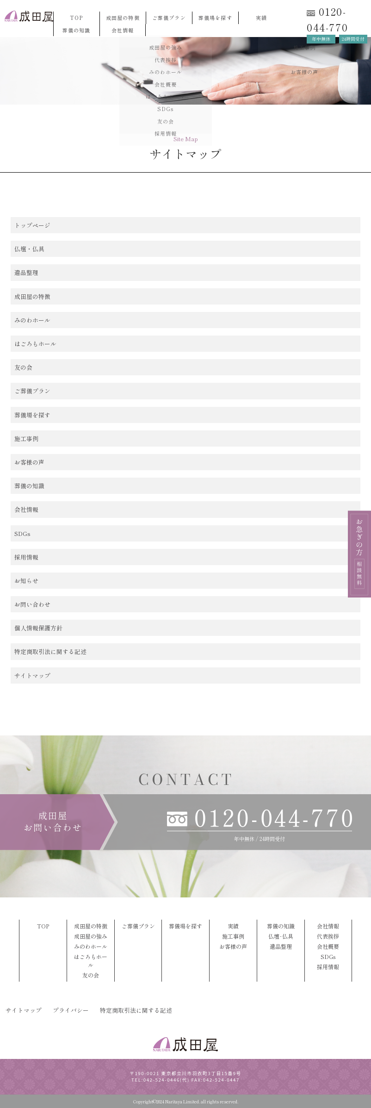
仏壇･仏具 (280, 936)
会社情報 (122, 30)
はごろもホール (35, 343)
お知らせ (26, 580)
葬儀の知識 (76, 30)
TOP (76, 17)
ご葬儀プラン (169, 17)
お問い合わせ (32, 604)
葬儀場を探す (215, 17)
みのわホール (32, 320)
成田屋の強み (90, 936)
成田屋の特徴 (123, 17)
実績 (261, 17)
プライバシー (71, 1010)
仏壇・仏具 (29, 248)
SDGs (22, 533)
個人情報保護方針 (38, 627)
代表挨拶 (328, 936)
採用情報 (26, 557)
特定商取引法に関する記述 (50, 651)
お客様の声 (29, 462)
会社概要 (328, 946)
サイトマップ (32, 675)
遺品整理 (26, 272)
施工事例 (26, 438)
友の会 (23, 367)
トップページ (32, 225)
